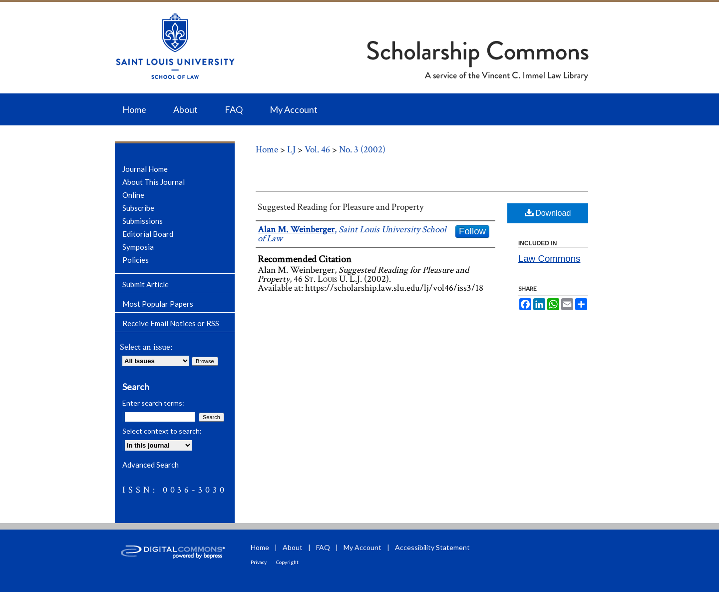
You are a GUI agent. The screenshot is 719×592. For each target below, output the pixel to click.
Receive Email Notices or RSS (170, 323)
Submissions (142, 220)
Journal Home (145, 168)
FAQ (323, 547)
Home (267, 149)
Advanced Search (150, 464)
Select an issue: (146, 347)
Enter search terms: (153, 403)
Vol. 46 (317, 149)
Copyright (287, 562)
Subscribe (138, 207)
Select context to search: (162, 431)
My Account (362, 547)
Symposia (138, 246)
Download (548, 212)
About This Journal (153, 181)
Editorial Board (147, 233)
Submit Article (145, 284)
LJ (291, 149)
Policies (135, 259)
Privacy (259, 562)
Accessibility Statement (432, 547)
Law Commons (549, 258)
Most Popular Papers (157, 303)
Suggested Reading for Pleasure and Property (340, 207)
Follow (472, 231)
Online (133, 194)
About (293, 547)
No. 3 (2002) (362, 149)
